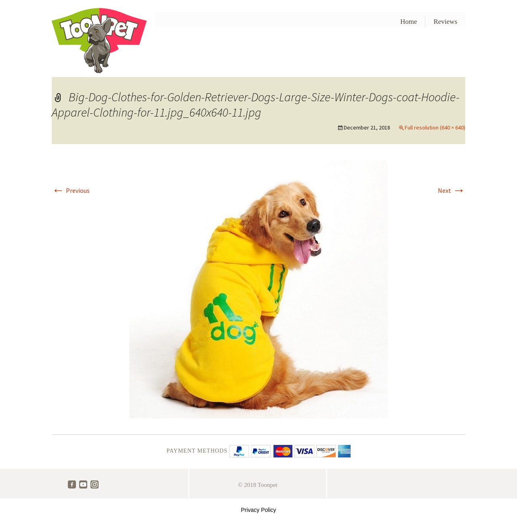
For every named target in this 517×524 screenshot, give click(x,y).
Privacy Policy (258, 510)
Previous (71, 190)
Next (451, 190)
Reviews (445, 21)
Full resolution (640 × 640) (435, 127)
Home (408, 21)
